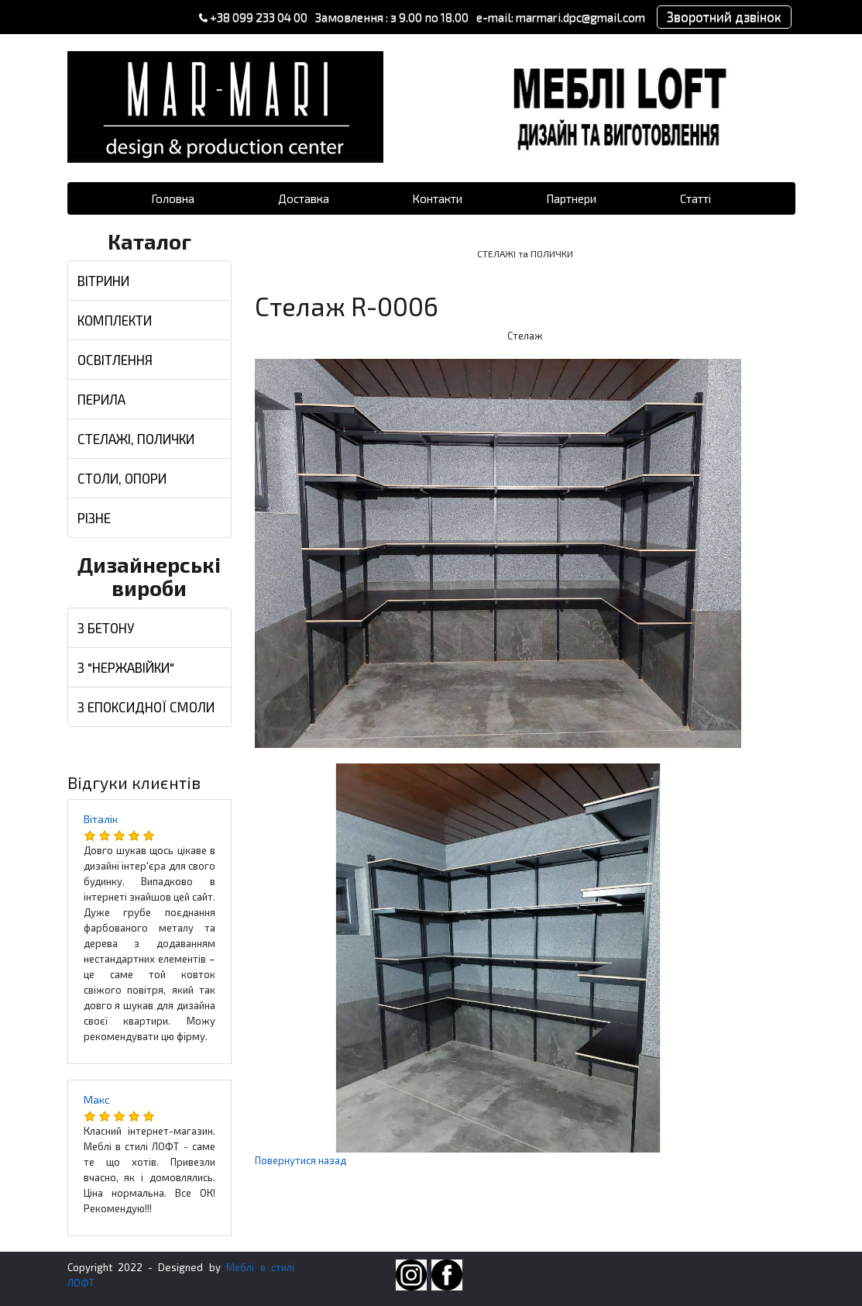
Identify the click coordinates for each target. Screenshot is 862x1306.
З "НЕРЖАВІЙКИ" (125, 667)
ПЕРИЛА (101, 399)
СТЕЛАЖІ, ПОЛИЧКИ (135, 438)
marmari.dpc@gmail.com (579, 16)
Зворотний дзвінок (723, 16)
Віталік (101, 818)
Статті (695, 198)
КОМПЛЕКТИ (114, 320)
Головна (172, 198)
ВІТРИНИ (103, 280)
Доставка (303, 198)
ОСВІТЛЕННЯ (115, 359)
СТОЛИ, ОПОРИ (122, 478)
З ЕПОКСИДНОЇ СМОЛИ (146, 707)
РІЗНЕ (94, 518)
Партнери (571, 198)
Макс (97, 1099)
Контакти (437, 198)
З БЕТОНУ (106, 628)
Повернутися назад (300, 1160)
